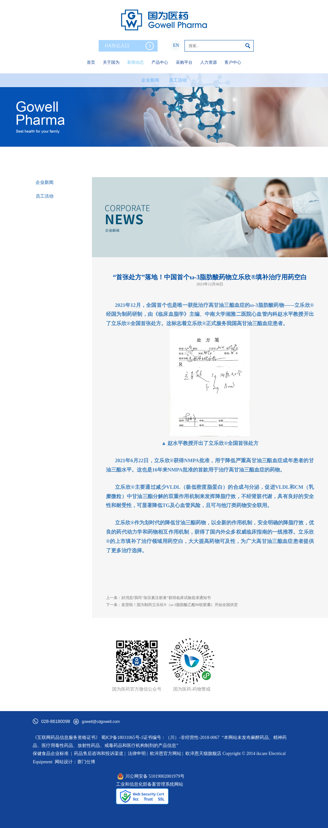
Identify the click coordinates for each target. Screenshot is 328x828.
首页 (91, 62)
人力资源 (208, 62)
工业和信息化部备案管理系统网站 (149, 784)
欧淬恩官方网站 (165, 753)
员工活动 (178, 80)
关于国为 (111, 62)
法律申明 (137, 753)
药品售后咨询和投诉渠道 (99, 753)
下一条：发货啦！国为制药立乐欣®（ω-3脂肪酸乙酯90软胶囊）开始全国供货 (172, 605)
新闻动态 (135, 62)
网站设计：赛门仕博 (75, 761)
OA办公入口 (129, 46)
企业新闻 (150, 80)
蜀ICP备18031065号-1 (122, 737)
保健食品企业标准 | (52, 753)
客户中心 (233, 62)
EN (176, 45)
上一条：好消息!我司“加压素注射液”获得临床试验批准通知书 (158, 597)
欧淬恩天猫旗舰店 (203, 753)
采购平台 (184, 62)
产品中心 (160, 62)
